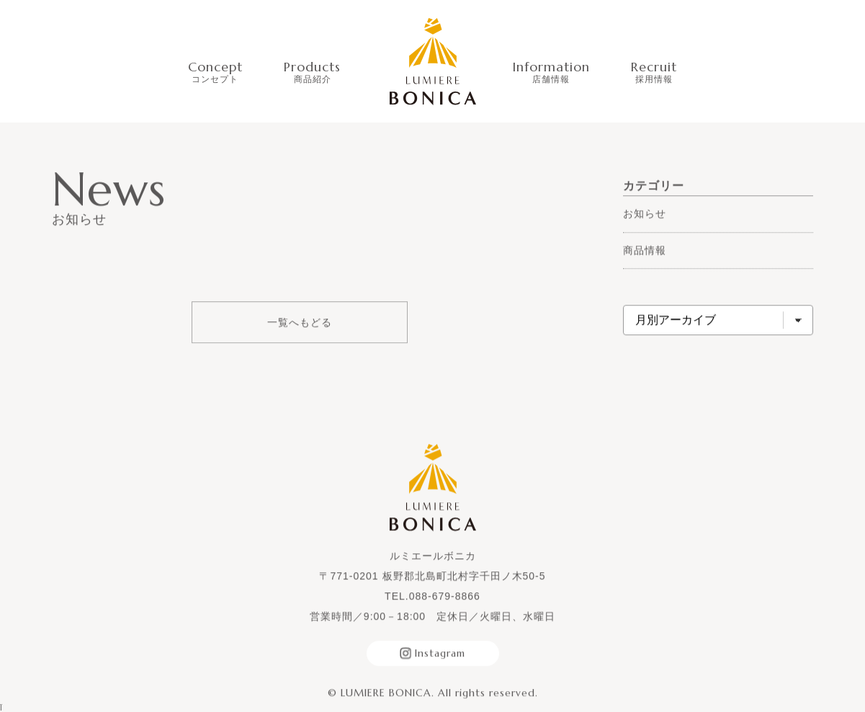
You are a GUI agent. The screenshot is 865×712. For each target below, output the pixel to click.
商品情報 (644, 250)
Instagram (432, 653)
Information (551, 71)
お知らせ (644, 214)
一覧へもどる (299, 323)
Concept (215, 71)
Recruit (654, 71)
